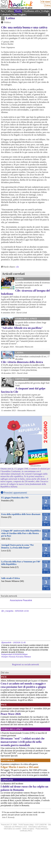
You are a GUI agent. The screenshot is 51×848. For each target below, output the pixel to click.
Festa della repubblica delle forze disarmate (20, 514)
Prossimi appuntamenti (15, 492)
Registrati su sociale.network (25, 664)
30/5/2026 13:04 (22, 611)
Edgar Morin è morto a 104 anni (19, 766)
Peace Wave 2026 (11, 713)
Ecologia (45, 11)
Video (14, 14)
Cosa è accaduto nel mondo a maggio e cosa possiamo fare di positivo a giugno (23, 685)
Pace (3, 11)
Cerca (47, 5)
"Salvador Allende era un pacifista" (22, 327)
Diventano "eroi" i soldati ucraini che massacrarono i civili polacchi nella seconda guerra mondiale (23, 742)
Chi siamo (45, 2)
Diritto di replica (28, 829)
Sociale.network (9, 595)
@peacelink (6, 642)
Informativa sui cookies (12, 829)
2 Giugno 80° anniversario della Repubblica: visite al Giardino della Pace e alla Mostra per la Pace (21, 533)
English (22, 14)
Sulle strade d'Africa (10, 578)
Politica (7, 22)
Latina (10, 18)
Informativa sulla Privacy (38, 827)
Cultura (9, 11)
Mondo (18, 11)
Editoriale (22, 379)
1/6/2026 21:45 (19, 642)
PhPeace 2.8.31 (21, 827)
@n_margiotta (7, 611)
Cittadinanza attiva (31, 11)
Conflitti (7, 780)
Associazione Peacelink (21, 600)
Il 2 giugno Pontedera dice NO (14, 497)
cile (17, 267)
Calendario (6, 14)
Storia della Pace (26, 319)
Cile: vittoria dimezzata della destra (22, 361)
